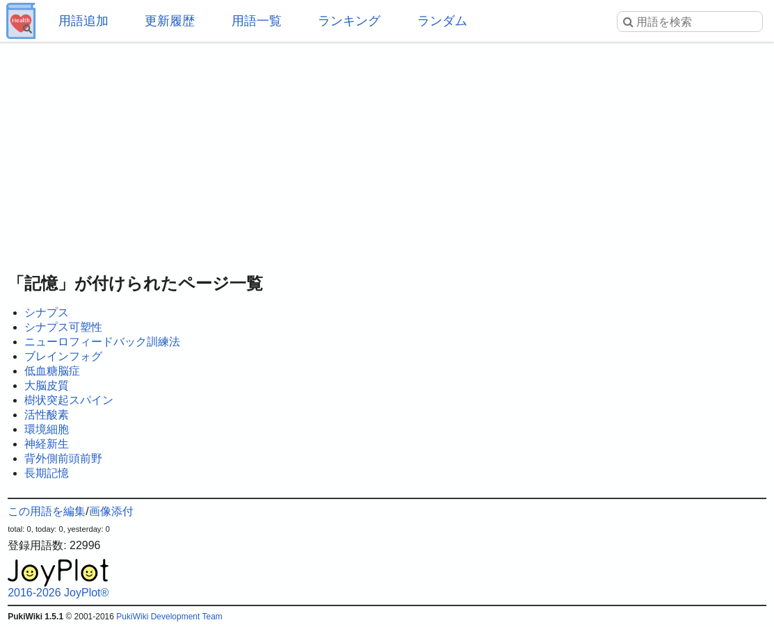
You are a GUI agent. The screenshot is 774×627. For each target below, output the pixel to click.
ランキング (349, 21)
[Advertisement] (387, 153)
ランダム (442, 21)
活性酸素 (46, 415)
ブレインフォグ (63, 356)
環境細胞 (46, 429)
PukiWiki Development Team (169, 616)
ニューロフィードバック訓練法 (102, 342)
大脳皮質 (46, 385)
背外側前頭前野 (63, 458)
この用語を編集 (47, 511)
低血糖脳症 (52, 371)
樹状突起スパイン (68, 400)
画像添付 (111, 511)
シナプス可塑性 (63, 327)
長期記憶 (46, 473)
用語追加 (83, 21)
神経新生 (46, 444)
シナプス (46, 312)
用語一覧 (257, 21)
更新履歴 (170, 21)
